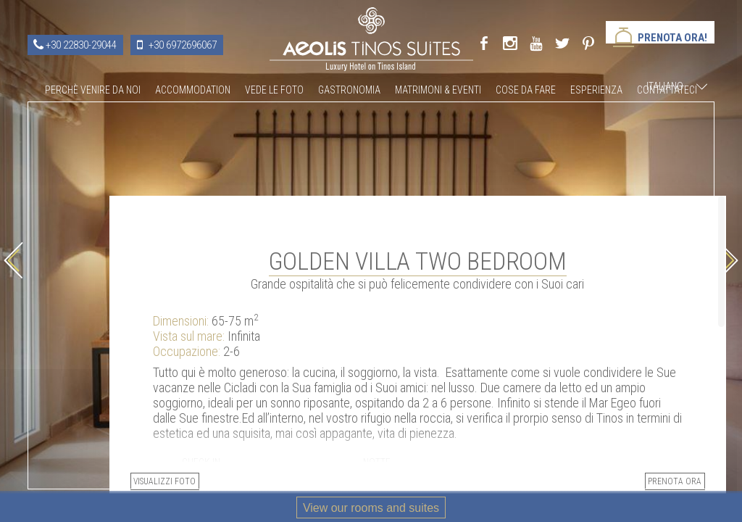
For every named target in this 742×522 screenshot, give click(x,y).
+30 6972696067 (183, 44)
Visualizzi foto (447, 441)
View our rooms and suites (371, 508)
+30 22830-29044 (81, 44)
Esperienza (596, 90)
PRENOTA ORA (616, 441)
